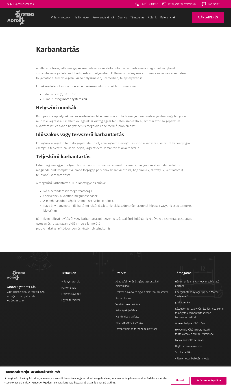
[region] (115, 377)
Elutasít (180, 380)
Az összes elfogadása (209, 380)
